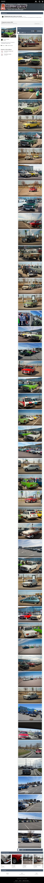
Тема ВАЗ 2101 (20, 878)
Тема (20, 880)
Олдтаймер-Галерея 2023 (8, 51)
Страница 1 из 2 (29, 32)
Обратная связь (26, 880)
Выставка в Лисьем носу (38, 865)
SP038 (3, 866)
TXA (1, 865)
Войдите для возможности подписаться (9, 23)
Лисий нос (24, 865)
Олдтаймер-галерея (7, 54)
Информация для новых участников (13, 16)
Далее (22, 32)
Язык (16, 880)
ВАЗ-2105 (13, 865)
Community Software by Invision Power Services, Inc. (22, 881)
